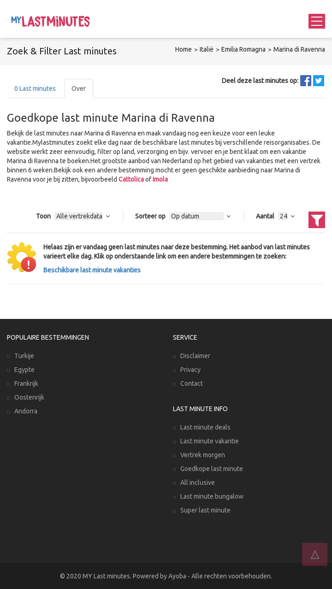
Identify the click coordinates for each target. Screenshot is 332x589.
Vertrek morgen (202, 455)
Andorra (25, 411)
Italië (206, 49)
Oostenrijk (29, 397)
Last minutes (35, 88)
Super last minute (205, 510)
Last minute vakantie (209, 441)
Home (183, 49)
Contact (191, 383)
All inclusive (197, 482)
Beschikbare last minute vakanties (92, 270)
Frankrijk (26, 383)
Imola (160, 179)
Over (78, 88)
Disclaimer (195, 355)
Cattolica (131, 179)
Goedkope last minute (211, 468)
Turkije (24, 355)
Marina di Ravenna (299, 49)
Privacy (190, 369)
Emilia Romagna (243, 49)
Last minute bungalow (211, 496)
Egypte (24, 369)
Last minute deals (205, 427)
